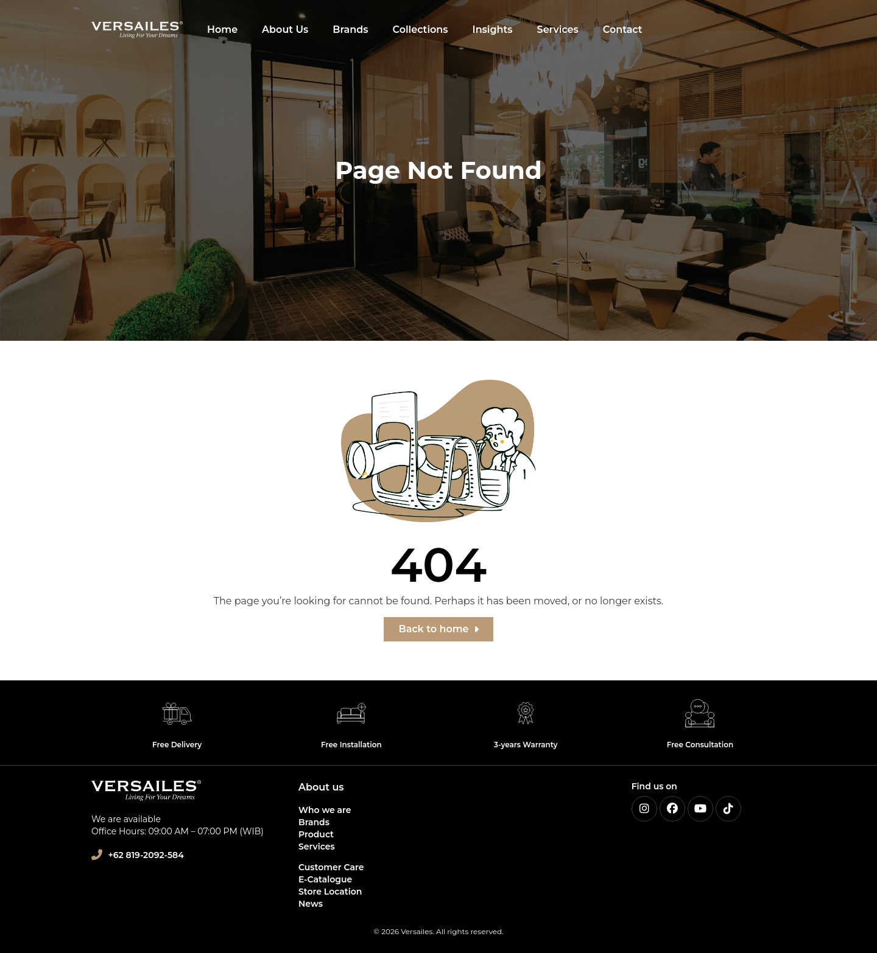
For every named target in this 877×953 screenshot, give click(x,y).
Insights (493, 29)
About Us (285, 29)
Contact (623, 29)
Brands (350, 29)
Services (558, 29)
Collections (420, 29)
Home (222, 29)
